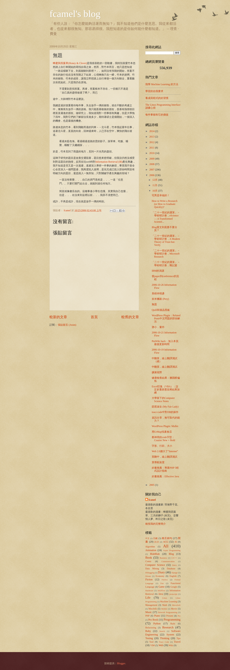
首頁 (94, 317)
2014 (152, 131)
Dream (148, 576)
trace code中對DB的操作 (165, 412)
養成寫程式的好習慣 (156, 98)
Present (169, 615)
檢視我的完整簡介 (155, 523)
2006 (152, 175)
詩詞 (156, 542)
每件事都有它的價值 (156, 114)
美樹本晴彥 (158, 293)
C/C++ (174, 558)
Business (163, 558)
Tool (151, 642)
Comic (148, 561)
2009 (152, 158)
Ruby (148, 631)
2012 (152, 142)
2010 (152, 153)
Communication (167, 561)
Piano (157, 615)
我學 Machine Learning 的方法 (161, 84)
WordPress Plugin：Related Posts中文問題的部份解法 (166, 318)
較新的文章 (58, 317)
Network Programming (167, 612)
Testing (149, 638)
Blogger (121, 663)
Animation (150, 550)
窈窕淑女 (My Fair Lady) (165, 406)
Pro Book (153, 619)
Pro (179, 616)
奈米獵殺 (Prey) (160, 299)
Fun (162, 583)
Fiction (149, 579)
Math (164, 605)
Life (147, 597)
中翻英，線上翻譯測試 (164, 366)
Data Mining (152, 568)
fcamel (67, 210)
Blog (171, 554)
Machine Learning (168, 601)
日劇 (155, 538)
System (170, 634)
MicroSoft (176, 605)
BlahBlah (155, 554)
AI (176, 542)
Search (162, 631)
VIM (152, 645)
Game (161, 586)
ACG (166, 541)
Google (173, 586)
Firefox (165, 580)
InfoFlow (161, 590)
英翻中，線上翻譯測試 (164, 456)
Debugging (149, 573)
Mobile (164, 609)
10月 (155, 190)
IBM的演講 (158, 270)
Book (148, 557)
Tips (178, 638)
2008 (152, 164)
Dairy (174, 565)
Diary (161, 572)
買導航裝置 (158, 462)
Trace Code (164, 642)
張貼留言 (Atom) (67, 324)
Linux (164, 598)
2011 (152, 147)
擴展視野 (157, 372)
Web (161, 645)
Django (175, 573)
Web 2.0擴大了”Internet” (165, 451)
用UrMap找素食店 (162, 431)
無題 (154, 304)
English (173, 576)
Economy (160, 576)
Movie (174, 608)
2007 (152, 169)
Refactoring (150, 627)
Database (171, 568)
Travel (177, 641)
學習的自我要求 (154, 91)
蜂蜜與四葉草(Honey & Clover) (70, 63)
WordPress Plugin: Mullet (165, 426)
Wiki (171, 645)
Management (151, 605)
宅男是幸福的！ (161, 195)
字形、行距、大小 (162, 445)
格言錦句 (167, 538)
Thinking (164, 638)
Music (148, 612)
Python (157, 623)
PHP (147, 615)
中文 (147, 538)
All (166, 546)
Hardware (149, 590)
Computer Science (155, 565)
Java (160, 594)
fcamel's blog (75, 13)
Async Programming (171, 550)
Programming (172, 619)
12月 (155, 179)
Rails (172, 623)
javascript (173, 594)
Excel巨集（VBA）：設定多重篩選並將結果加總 (166, 389)
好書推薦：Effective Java (165, 476)
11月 (155, 185)
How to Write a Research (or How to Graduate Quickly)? (164, 204)
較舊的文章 (130, 317)
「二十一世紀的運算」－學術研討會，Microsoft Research (166, 253)
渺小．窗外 (158, 327)
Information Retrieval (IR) (109, 161)
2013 (152, 136)
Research (167, 627)
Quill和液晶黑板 (161, 310)
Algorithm (150, 546)
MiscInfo (153, 608)
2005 (152, 485)
